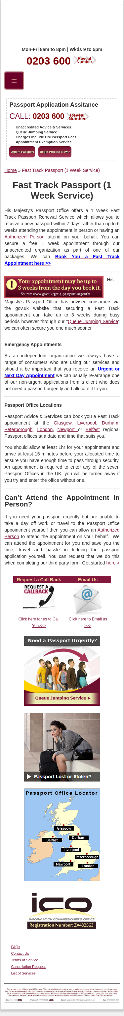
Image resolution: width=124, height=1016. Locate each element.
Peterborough (18, 429)
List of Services (23, 973)
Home (10, 170)
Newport (67, 429)
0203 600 (61, 60)
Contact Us (20, 953)
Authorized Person (24, 236)
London (45, 429)
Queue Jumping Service (93, 321)
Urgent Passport (22, 151)
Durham (110, 423)
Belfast (93, 429)
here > (113, 562)
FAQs (15, 947)
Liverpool (86, 423)
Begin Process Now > (55, 151)
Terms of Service (24, 960)
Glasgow (62, 423)
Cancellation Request (28, 967)
